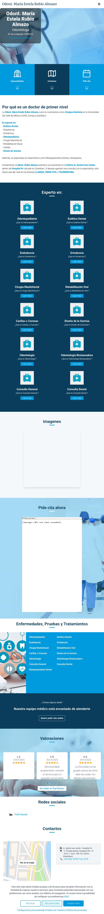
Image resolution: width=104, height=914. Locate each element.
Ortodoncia (62, 642)
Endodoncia (35, 642)
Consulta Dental (64, 664)
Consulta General (37, 664)
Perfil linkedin (21, 814)
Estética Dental (64, 637)
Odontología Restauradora (69, 658)
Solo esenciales (52, 903)
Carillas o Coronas (38, 653)
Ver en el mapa (27, 862)
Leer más (27, 227)
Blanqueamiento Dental (40, 669)
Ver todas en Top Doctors (52, 788)
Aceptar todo (73, 903)
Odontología (35, 658)
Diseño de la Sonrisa (67, 653)
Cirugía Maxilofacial (39, 648)
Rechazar (30, 903)
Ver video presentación (20, 38)
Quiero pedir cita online (52, 718)
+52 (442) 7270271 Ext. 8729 (76, 859)
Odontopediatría (37, 637)
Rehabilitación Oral (66, 648)
